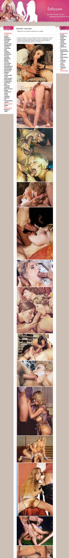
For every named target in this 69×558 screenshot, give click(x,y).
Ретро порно (28, 28)
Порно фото (19, 28)
